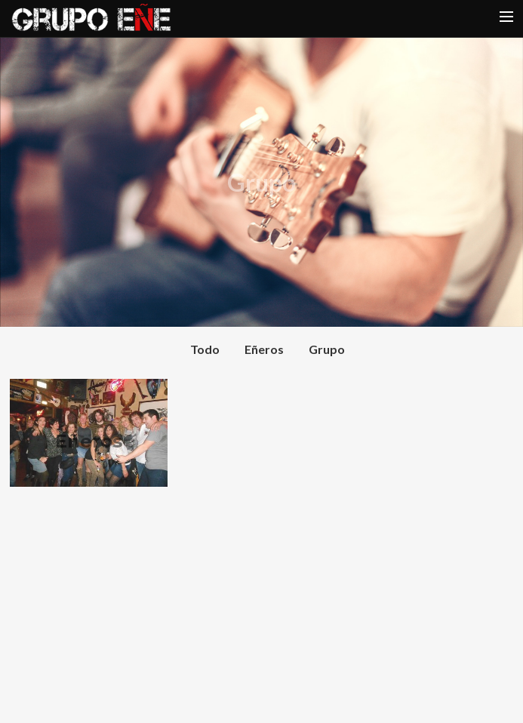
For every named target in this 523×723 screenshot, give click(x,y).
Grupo (327, 349)
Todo (205, 349)
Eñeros (264, 349)
